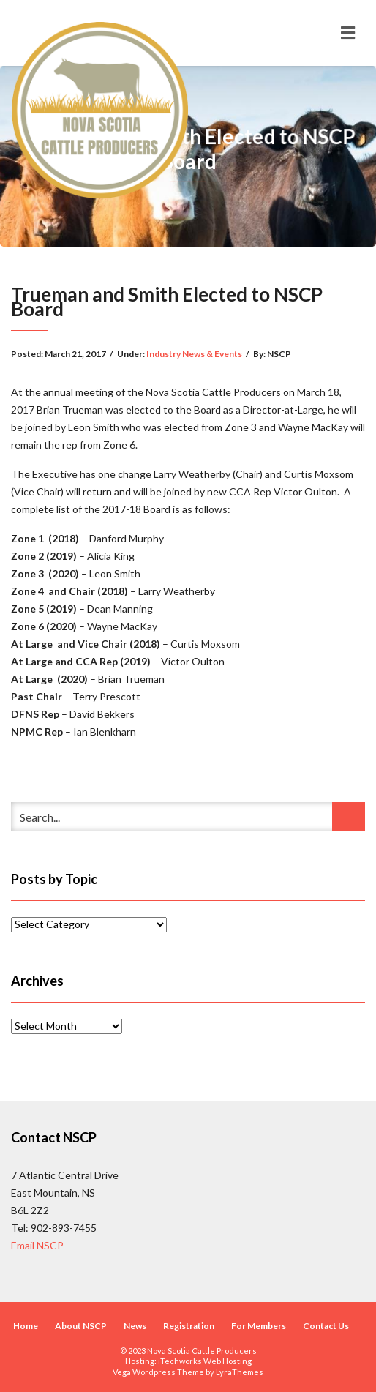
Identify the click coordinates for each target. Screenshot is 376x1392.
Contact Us (326, 1325)
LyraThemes (239, 1372)
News (135, 1325)
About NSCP (81, 1325)
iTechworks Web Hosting (205, 1361)
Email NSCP (37, 1245)
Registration (188, 1325)
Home (25, 1325)
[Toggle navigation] (347, 33)
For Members (258, 1325)
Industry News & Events (194, 353)
